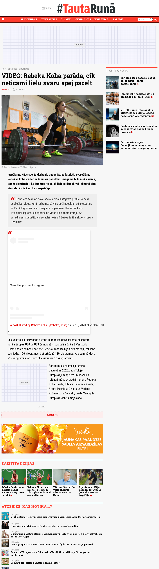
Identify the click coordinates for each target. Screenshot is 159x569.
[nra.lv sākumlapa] (46, 8)
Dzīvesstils (48, 19)
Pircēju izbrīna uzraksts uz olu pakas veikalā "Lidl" (137, 95)
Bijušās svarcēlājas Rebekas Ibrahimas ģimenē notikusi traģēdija (90, 491)
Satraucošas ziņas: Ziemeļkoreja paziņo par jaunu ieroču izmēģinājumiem (139, 144)
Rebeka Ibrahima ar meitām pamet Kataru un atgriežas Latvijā (13, 491)
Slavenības (28, 19)
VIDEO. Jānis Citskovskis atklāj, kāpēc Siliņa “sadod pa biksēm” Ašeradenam (137, 112)
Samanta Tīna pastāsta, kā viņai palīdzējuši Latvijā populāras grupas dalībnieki (50, 553)
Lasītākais (117, 70)
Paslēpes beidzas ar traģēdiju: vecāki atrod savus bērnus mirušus (139, 128)
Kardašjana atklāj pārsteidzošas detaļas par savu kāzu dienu (45, 526)
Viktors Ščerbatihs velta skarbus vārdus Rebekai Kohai (64, 491)
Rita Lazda (6, 89)
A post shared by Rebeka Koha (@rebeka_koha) (38, 325)
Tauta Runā (11, 68)
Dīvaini (66, 19)
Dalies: (41, 406)
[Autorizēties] (156, 19)
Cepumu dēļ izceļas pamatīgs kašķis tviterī (35, 562)
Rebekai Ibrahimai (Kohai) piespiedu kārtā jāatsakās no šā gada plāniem (39, 491)
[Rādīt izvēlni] (3, 19)
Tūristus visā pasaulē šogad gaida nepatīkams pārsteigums (138, 80)
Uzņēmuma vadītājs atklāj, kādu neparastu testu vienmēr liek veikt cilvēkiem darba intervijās (56, 535)
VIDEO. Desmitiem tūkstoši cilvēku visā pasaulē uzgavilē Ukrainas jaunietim (56, 516)
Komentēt (52, 414)
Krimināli (102, 19)
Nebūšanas (83, 19)
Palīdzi (118, 19)
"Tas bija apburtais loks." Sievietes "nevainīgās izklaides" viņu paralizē (52, 544)
